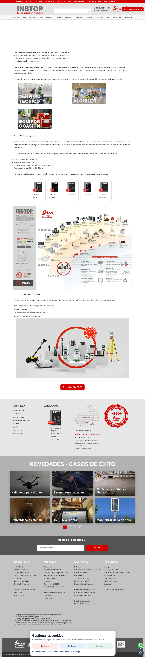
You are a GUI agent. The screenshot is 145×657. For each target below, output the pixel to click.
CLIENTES (90, 1)
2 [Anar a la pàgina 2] (70, 527)
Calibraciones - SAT (20, 434)
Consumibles (128, 17)
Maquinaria (79, 17)
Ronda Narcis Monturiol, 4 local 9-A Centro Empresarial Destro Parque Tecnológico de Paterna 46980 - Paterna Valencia (56, 575)
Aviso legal (75, 651)
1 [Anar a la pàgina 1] (65, 527)
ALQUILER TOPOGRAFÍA (35, 1)
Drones (40, 17)
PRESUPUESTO (102, 1)
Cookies (15, 654)
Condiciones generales (21, 420)
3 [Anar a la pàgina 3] (74, 527)
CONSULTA (50, 1)
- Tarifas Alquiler (55, 428)
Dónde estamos (19, 410)
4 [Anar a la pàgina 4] (79, 527)
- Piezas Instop (55, 439)
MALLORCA (81, 562)
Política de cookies (40, 651)
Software (100, 17)
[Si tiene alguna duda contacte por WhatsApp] (140, 645)
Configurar (72, 646)
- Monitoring (54, 436)
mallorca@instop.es (86, 584)
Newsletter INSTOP (72, 539)
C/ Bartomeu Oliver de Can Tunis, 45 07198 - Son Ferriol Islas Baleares (87, 572)
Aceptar (99, 646)
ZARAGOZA (111, 562)
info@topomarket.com (57, 587)
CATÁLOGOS (51, 405)
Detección (49, 17)
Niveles (59, 17)
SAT (69, 1)
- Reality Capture (55, 434)
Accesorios (117, 17)
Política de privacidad (59, 651)
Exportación (17, 430)
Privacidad (7, 654)
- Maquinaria (54, 431)
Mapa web (22, 654)
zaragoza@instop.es (116, 590)
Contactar (16, 414)
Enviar (97, 548)
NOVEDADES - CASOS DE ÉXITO (72, 464)
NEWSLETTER (79, 1)
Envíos (15, 427)
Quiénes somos (18, 417)
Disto (108, 17)
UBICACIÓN (61, 1)
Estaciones (15, 17)
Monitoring (90, 17)
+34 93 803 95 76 (72, 387)
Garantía (16, 424)
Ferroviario (68, 17)
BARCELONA (21, 562)
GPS (24, 17)
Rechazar (45, 646)
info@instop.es (24, 584)
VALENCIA (50, 562)
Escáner (32, 17)
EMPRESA (19, 1)
